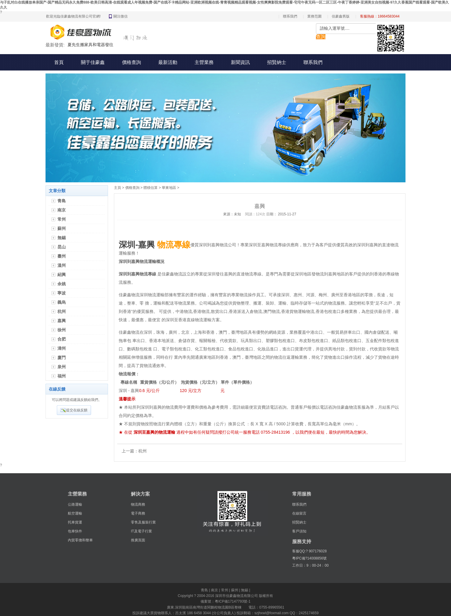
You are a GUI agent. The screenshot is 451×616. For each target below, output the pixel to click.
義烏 (61, 302)
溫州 (61, 265)
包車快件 (75, 531)
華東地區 (169, 188)
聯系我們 (290, 16)
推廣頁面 (138, 540)
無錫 (61, 237)
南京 (61, 210)
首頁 (59, 62)
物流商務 (138, 504)
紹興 (61, 274)
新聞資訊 (240, 62)
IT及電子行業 (141, 531)
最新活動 (167, 62)
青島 (61, 200)
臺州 (61, 256)
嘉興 (61, 320)
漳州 (61, 348)
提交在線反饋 (76, 410)
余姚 (61, 283)
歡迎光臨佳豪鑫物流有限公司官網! (73, 16)
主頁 (117, 188)
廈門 (61, 357)
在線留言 (299, 513)
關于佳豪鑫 (93, 62)
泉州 (61, 366)
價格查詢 (131, 62)
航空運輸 (75, 513)
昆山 (61, 246)
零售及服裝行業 (143, 522)
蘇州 (61, 228)
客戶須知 (299, 531)
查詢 (320, 36)
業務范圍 (314, 16)
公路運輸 (75, 504)
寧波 (61, 293)
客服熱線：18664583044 (380, 16)
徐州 (61, 329)
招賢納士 (276, 62)
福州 (61, 376)
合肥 (61, 339)
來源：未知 (232, 214)
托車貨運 (75, 522)
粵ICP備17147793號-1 (232, 601)
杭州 (61, 311)
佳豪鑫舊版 (341, 16)
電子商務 (138, 513)
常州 (61, 219)
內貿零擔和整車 (80, 540)
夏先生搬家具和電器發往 (90, 44)
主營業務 (204, 62)
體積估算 (150, 188)
